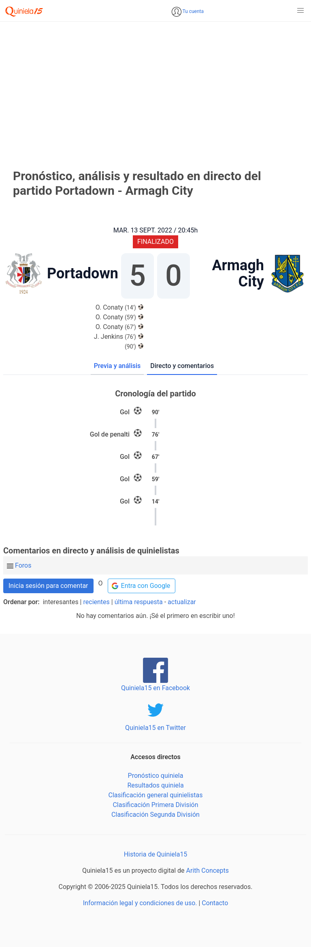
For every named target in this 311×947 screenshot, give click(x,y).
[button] (300, 10)
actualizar (182, 602)
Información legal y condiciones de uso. (140, 903)
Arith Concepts (207, 870)
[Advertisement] (155, 84)
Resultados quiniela (155, 785)
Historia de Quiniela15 (155, 854)
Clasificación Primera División (155, 805)
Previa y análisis (117, 366)
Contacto (215, 903)
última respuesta (139, 602)
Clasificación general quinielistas (155, 795)
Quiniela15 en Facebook (155, 688)
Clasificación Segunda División (155, 814)
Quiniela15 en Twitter (155, 728)
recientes (96, 602)
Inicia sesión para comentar (48, 586)
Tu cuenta (192, 11)
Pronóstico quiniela (155, 775)
